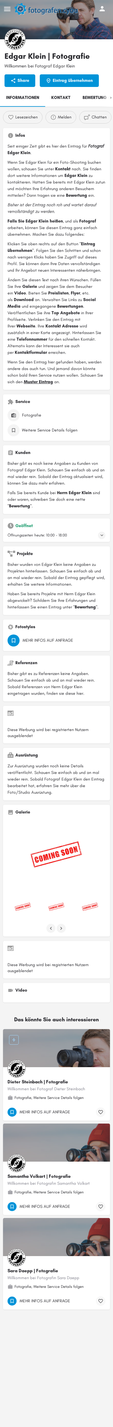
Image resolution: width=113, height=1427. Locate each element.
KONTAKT (61, 97)
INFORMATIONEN (22, 97)
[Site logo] (48, 9)
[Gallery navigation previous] (51, 928)
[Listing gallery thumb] (56, 856)
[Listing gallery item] (23, 907)
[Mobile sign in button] (102, 9)
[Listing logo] (15, 39)
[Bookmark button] (100, 1112)
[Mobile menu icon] (7, 9)
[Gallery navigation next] (62, 928)
